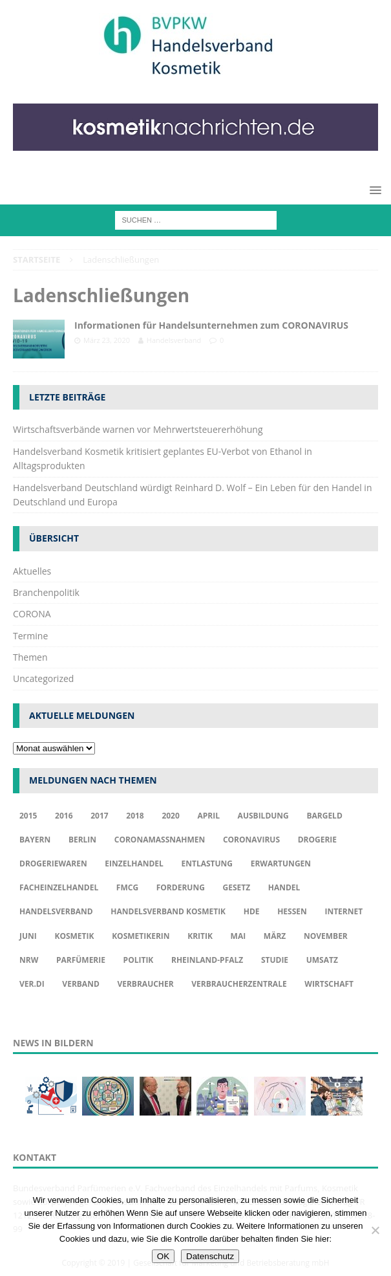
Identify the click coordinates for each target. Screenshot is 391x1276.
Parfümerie (80, 959)
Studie (274, 959)
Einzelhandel (134, 863)
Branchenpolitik (46, 592)
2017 (99, 815)
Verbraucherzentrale (238, 983)
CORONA (32, 614)
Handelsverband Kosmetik (168, 911)
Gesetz (236, 887)
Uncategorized (43, 678)
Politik (138, 959)
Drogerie (317, 839)
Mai (238, 935)
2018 (134, 815)
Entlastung (207, 863)
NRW (28, 959)
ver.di (32, 983)
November (326, 935)
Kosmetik (74, 935)
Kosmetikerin (140, 935)
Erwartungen (281, 863)
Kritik (200, 935)
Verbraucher (145, 983)
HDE (252, 911)
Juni (28, 935)
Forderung (180, 887)
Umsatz (322, 959)
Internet (343, 911)
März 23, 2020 (106, 340)
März (275, 935)
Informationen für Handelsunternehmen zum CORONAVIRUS (211, 325)
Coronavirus (251, 839)
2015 (28, 815)
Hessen (292, 911)
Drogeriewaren (53, 863)
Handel (284, 887)
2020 (170, 815)
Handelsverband (174, 340)
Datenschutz (210, 1256)
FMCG (127, 887)
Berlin (82, 839)
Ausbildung (263, 815)
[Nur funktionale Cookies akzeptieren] (374, 1230)
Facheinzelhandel (58, 887)
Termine (30, 636)
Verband (80, 983)
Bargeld (324, 815)
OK (163, 1256)
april (208, 815)
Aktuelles (32, 571)
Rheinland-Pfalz (207, 959)
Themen (30, 657)
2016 (63, 815)
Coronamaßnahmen (160, 839)
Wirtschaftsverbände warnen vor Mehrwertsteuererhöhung (137, 429)
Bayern (34, 839)
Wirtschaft (329, 983)
